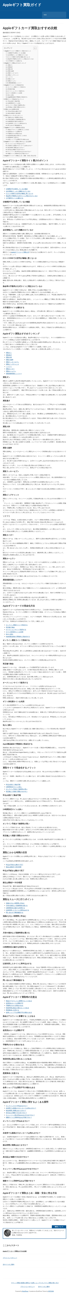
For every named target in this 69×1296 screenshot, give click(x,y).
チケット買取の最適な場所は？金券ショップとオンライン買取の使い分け (35, 1283)
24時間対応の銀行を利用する (15, 121)
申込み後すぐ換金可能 (14, 101)
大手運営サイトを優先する (15, 61)
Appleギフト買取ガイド (22, 5)
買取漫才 (10, 67)
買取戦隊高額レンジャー (15, 83)
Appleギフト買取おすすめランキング (15, 63)
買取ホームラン (12, 81)
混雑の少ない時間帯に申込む (15, 117)
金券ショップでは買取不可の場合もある (18, 139)
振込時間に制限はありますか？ (16, 147)
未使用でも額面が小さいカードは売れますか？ (20, 145)
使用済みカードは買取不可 (15, 131)
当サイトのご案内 (8, 1264)
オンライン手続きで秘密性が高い (17, 105)
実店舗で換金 (11, 89)
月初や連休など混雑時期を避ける (17, 119)
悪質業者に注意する (13, 137)
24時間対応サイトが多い (14, 103)
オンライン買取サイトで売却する (17, 87)
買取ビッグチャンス (13, 75)
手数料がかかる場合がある (15, 133)
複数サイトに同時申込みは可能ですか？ (18, 153)
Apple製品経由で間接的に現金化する (17, 97)
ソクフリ (10, 77)
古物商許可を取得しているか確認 (17, 53)
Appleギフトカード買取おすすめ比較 (15, 1251)
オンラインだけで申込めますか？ (17, 143)
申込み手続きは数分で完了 (15, 111)
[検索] (52, 15)
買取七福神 (11, 71)
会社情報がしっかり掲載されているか (18, 55)
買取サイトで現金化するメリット (14, 99)
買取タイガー (11, 79)
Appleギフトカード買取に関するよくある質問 (18, 141)
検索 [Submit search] (63, 15)
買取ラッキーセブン (13, 73)
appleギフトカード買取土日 (20, 252)
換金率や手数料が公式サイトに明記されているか (21, 59)
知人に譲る (11, 95)
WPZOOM (51, 1291)
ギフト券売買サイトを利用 (15, 93)
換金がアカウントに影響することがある (18, 129)
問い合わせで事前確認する (15, 125)
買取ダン (10, 65)
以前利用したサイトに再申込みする (17, 123)
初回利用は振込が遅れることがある (17, 135)
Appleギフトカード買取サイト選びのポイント (18, 51)
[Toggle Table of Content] (34, 48)
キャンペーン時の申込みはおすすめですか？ (19, 151)
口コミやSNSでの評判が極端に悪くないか (19, 57)
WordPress (25, 1291)
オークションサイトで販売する (16, 91)
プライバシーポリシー (10, 1258)
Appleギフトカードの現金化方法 (14, 85)
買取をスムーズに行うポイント (14, 115)
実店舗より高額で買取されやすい (17, 107)
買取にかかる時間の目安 (12, 109)
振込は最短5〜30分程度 (14, 113)
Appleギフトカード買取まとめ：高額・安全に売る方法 (20, 155)
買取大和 (10, 69)
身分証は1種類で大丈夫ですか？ (16, 149)
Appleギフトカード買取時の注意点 (15, 127)
